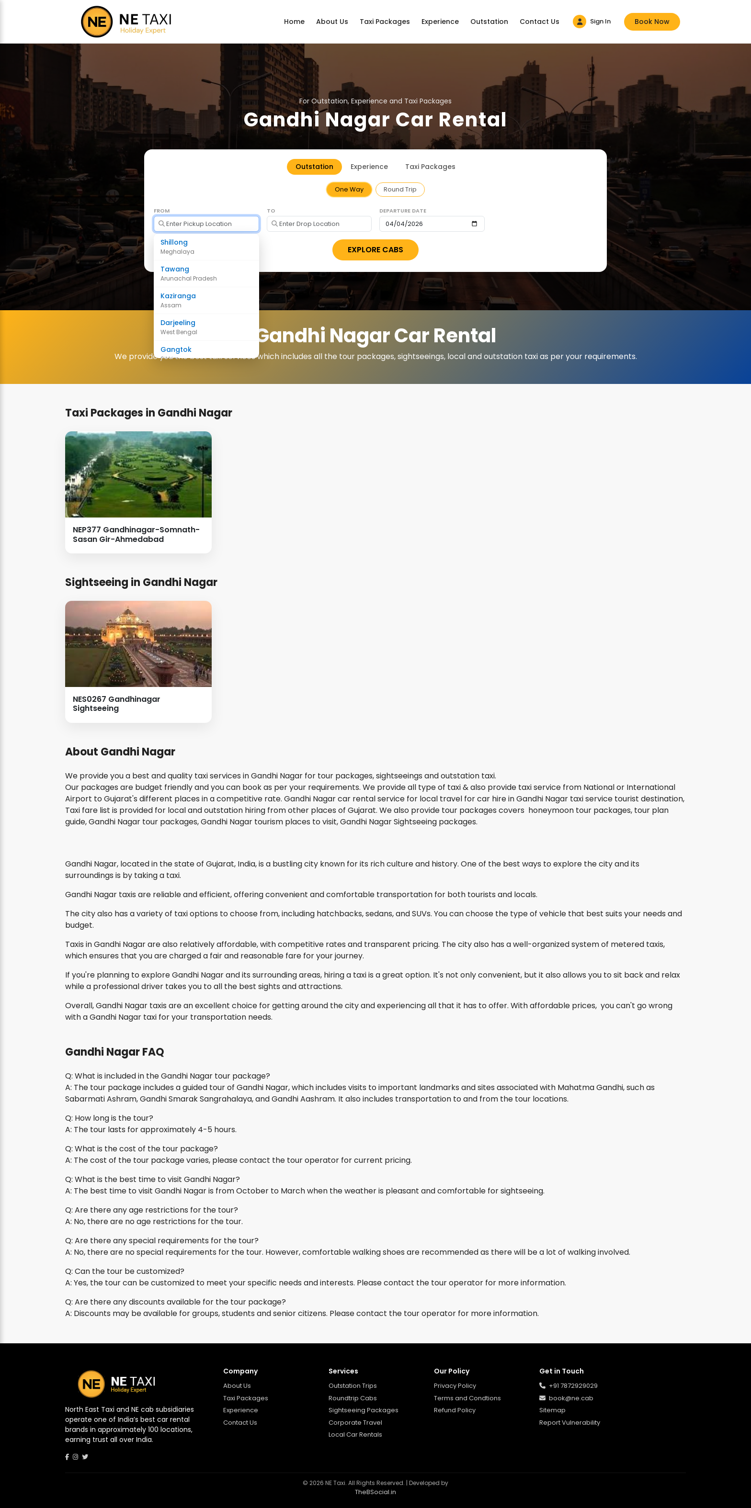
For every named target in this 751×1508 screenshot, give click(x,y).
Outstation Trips (353, 1385)
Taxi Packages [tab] (430, 166)
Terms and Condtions (467, 1398)
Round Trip (400, 189)
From (162, 210)
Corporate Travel (355, 1422)
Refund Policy (455, 1410)
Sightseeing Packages (363, 1410)
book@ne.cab (566, 1398)
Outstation (489, 21)
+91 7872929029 (568, 1385)
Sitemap (552, 1410)
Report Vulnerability (569, 1422)
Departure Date (402, 210)
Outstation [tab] (314, 166)
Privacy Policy (455, 1385)
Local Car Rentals (355, 1434)
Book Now (652, 21)
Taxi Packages (385, 21)
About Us (332, 21)
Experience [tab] (369, 166)
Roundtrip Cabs (353, 1398)
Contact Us (539, 21)
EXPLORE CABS (375, 249)
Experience (440, 21)
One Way (349, 189)
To (271, 210)
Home (294, 21)
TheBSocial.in (375, 1492)
